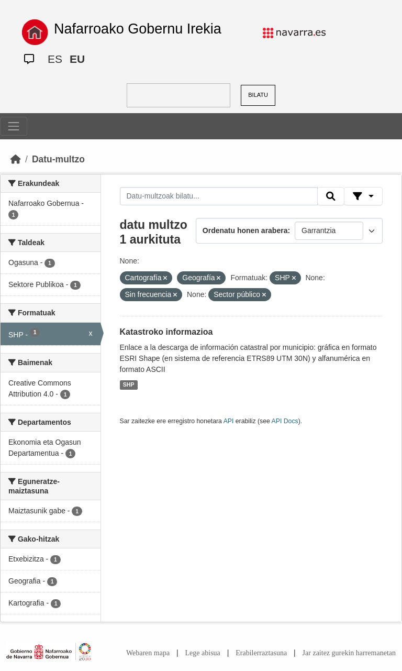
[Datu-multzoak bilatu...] (219, 196)
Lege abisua (202, 653)
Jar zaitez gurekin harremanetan (349, 653)
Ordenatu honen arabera (245, 230)
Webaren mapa (148, 653)
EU (77, 59)
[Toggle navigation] (13, 126)
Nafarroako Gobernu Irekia (137, 29)
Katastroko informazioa (166, 331)
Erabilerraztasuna (261, 653)
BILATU (258, 95)
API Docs (285, 421)
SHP (129, 385)
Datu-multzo (58, 159)
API (229, 421)
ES (55, 59)
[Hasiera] (15, 159)
